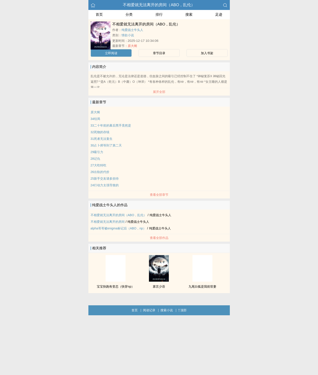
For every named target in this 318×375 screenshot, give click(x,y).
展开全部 (159, 92)
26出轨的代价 (100, 172)
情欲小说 (128, 35)
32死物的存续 (100, 132)
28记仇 (95, 158)
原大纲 (132, 46)
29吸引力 (97, 152)
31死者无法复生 (102, 138)
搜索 (188, 14)
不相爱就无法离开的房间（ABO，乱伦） (159, 5)
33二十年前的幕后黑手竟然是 (111, 125)
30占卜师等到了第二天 (106, 145)
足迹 (218, 14)
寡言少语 (159, 286)
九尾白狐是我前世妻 (202, 286)
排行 (159, 14)
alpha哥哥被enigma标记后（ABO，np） (118, 228)
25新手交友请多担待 (105, 178)
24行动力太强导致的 (105, 185)
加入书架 (207, 53)
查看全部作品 (159, 238)
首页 (99, 14)
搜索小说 (166, 310)
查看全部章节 (159, 194)
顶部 (182, 310)
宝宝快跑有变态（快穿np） (115, 286)
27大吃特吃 (99, 165)
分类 (129, 14)
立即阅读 (111, 53)
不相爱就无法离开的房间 (108, 221)
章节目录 (159, 53)
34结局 (95, 119)
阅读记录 (149, 310)
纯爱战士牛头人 (132, 30)
